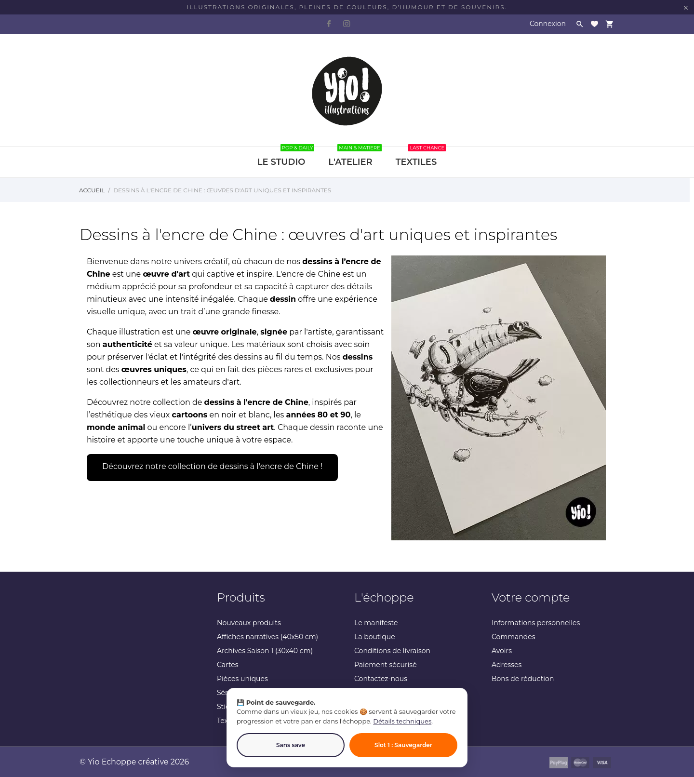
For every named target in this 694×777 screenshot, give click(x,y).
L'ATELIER (354, 157)
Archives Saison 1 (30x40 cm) (265, 650)
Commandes (513, 636)
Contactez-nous (380, 678)
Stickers (230, 706)
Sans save (290, 745)
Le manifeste (376, 622)
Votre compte (531, 597)
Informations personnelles (536, 622)
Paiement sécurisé (385, 664)
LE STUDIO (286, 157)
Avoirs (502, 650)
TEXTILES (421, 157)
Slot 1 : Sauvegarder (403, 745)
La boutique (374, 636)
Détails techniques (402, 721)
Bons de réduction (523, 678)
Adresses (506, 664)
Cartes (228, 664)
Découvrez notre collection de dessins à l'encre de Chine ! (212, 466)
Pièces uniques (242, 678)
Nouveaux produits (249, 622)
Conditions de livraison (392, 650)
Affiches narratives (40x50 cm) (267, 636)
